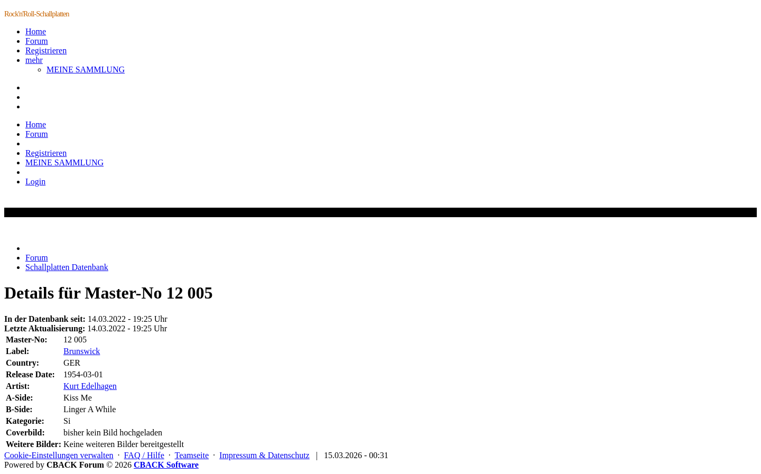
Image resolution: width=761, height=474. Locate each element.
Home (35, 31)
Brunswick (81, 351)
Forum (36, 40)
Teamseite (191, 455)
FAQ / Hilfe (144, 455)
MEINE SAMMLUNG (86, 69)
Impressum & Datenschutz (264, 455)
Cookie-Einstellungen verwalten (59, 455)
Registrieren (46, 50)
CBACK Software (166, 464)
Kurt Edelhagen (90, 386)
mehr (34, 59)
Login (35, 181)
